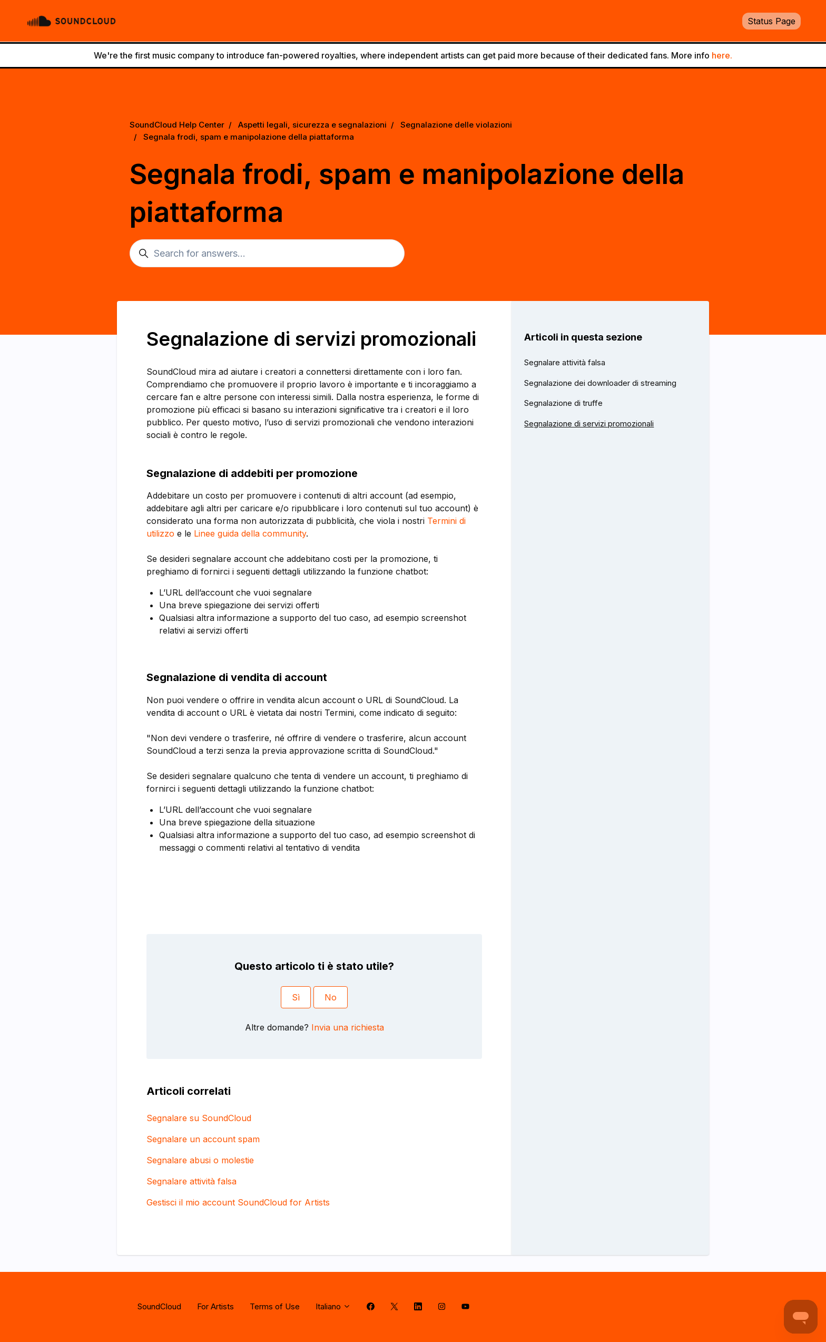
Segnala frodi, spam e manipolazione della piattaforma (248, 137)
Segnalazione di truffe (563, 403)
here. (722, 55)
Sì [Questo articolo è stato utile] (296, 997)
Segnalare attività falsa (191, 1181)
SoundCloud (159, 1306)
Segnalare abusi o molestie (200, 1160)
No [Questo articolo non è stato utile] (330, 997)
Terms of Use (275, 1306)
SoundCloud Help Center (177, 125)
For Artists (215, 1306)
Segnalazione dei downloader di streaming (600, 383)
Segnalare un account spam (203, 1139)
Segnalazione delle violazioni (456, 125)
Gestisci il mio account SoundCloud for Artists (238, 1202)
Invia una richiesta (347, 1027)
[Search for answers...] (267, 253)
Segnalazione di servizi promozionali (589, 424)
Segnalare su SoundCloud (198, 1118)
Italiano (333, 1306)
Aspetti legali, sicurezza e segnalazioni (312, 125)
